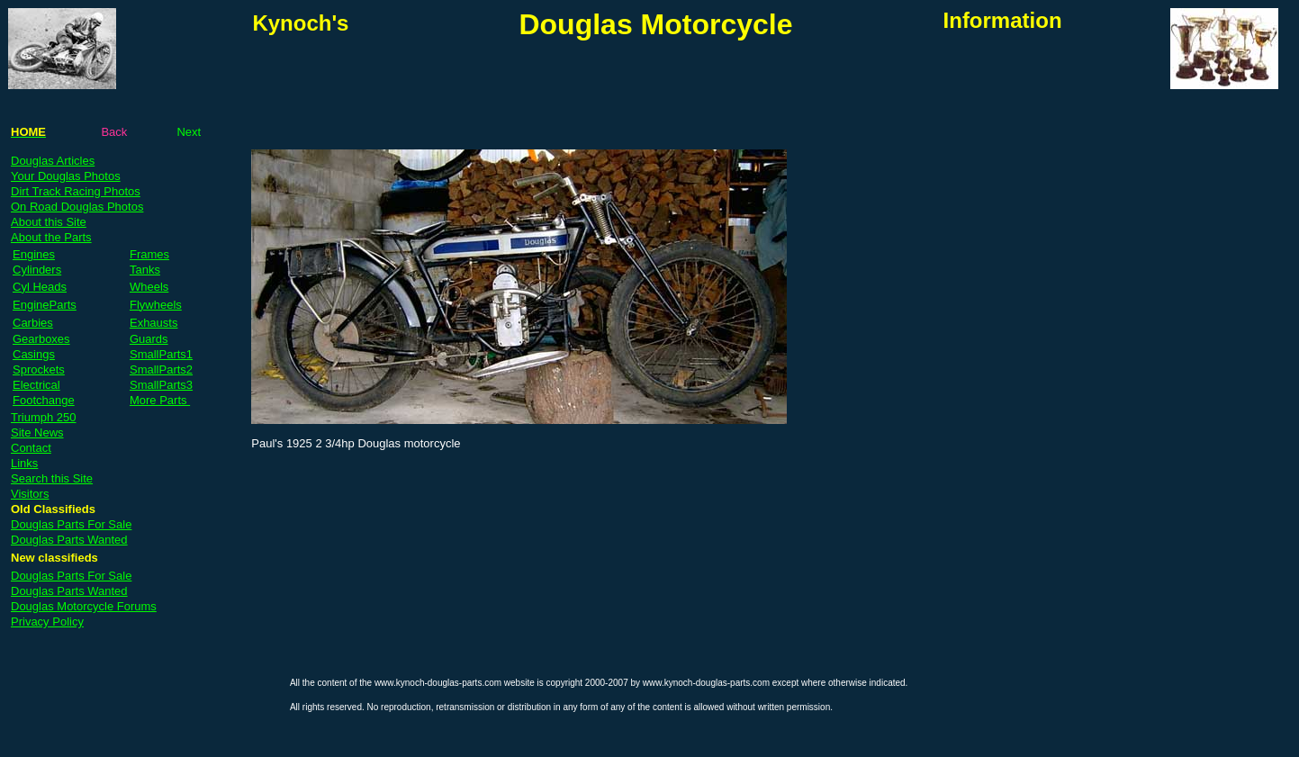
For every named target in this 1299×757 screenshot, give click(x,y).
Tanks (145, 269)
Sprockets (39, 369)
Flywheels (156, 304)
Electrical (36, 385)
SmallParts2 (161, 369)
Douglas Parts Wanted (69, 539)
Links (24, 463)
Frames (149, 254)
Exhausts (153, 322)
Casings (34, 354)
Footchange (44, 400)
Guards (149, 339)
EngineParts (45, 304)
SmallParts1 (161, 354)
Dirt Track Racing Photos (75, 191)
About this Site (48, 222)
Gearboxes (41, 339)
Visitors (30, 493)
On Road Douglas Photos (77, 206)
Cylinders (37, 269)
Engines (34, 254)
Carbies (33, 322)
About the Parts (51, 237)
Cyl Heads (40, 286)
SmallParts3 (161, 385)
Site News (37, 432)
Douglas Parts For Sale (71, 524)
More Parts (160, 400)
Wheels (149, 286)
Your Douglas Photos (66, 176)
